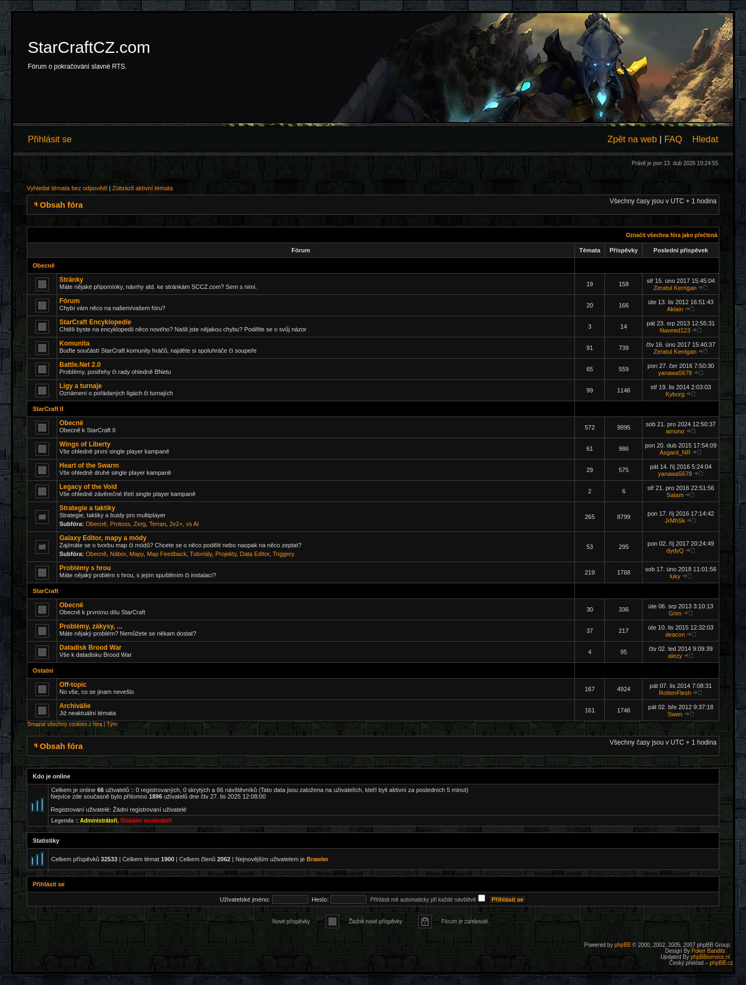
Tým (112, 724)
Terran (157, 524)
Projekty (225, 554)
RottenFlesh (675, 693)
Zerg (139, 524)
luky (675, 576)
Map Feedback (167, 554)
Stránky (71, 279)
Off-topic (73, 684)
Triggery (284, 554)
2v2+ (175, 524)
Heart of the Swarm (89, 465)
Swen (675, 714)
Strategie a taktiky (87, 508)
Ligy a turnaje (80, 386)
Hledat (705, 139)
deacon (675, 634)
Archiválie (74, 706)
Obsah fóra (61, 204)
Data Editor (254, 554)
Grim (675, 613)
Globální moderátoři (146, 821)
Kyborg (674, 394)
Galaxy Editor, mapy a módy (102, 538)
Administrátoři (98, 821)
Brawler (317, 859)
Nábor (118, 554)
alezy (675, 655)
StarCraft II (48, 409)
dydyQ (675, 550)
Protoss (120, 524)
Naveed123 (675, 330)
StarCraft (45, 591)
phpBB (622, 945)
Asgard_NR (674, 452)
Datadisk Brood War (90, 647)
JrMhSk (675, 520)
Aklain (675, 309)
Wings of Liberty (85, 444)
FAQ (673, 139)
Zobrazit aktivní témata (142, 188)
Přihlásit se (50, 139)
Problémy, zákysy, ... (91, 626)
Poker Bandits (708, 951)
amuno (675, 431)
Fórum (69, 301)
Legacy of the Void (88, 487)
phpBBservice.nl (710, 957)
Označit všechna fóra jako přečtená (671, 235)
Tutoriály (200, 554)
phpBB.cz (721, 963)
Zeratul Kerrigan (674, 288)
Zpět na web (632, 139)
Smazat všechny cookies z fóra (64, 724)
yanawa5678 (675, 373)
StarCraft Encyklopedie (95, 322)
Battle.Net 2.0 (80, 364)
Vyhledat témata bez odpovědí (67, 188)
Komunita (74, 343)
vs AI (192, 524)
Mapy (136, 554)
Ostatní (43, 670)
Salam (674, 495)
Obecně (43, 265)
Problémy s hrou (85, 568)
